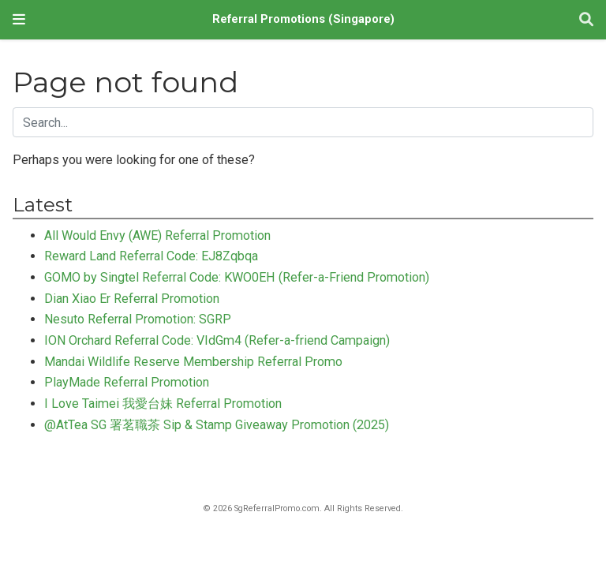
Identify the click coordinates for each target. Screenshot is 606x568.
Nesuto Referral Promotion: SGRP (137, 319)
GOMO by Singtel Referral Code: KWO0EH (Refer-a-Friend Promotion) (236, 277)
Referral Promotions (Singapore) (303, 19)
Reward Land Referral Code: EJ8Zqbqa (151, 255)
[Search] (586, 20)
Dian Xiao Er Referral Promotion (131, 298)
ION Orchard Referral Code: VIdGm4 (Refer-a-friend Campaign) (217, 340)
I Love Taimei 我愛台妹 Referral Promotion (163, 403)
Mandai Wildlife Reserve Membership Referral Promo (193, 361)
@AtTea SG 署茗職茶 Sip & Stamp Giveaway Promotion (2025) (216, 424)
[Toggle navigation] (19, 19)
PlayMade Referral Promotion (126, 382)
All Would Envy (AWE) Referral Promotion (157, 235)
